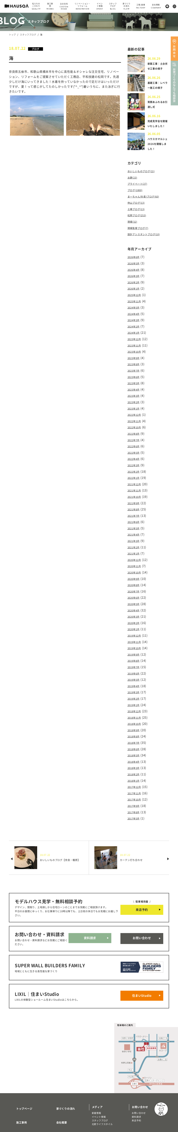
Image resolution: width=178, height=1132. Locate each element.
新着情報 (96, 1069)
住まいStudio (142, 953)
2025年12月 (136, 294)
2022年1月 (135, 465)
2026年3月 (135, 277)
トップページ (20, 1063)
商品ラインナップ (22, 1095)
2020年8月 (135, 564)
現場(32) (133, 225)
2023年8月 (135, 359)
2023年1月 (135, 400)
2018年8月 (135, 705)
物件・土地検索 (101, 1089)
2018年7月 (135, 711)
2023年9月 (135, 353)
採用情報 (57, 1084)
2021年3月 (135, 523)
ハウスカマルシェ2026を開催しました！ (157, 151)
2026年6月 (135, 259)
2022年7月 (135, 430)
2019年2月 (135, 670)
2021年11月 (136, 476)
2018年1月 (135, 746)
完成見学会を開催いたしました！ (157, 129)
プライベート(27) (140, 190)
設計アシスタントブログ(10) (147, 237)
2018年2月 (135, 741)
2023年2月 (135, 394)
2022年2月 (135, 459)
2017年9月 (135, 770)
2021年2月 (135, 529)
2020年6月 (135, 576)
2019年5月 (135, 653)
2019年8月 (135, 635)
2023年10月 (136, 347)
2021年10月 (136, 482)
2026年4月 (135, 271)
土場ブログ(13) (138, 213)
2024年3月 (135, 318)
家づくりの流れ (61, 1063)
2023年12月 (136, 336)
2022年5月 (135, 441)
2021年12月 (136, 471)
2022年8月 (135, 423)
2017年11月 (136, 758)
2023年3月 (135, 388)
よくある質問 (60, 1095)
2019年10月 (136, 623)
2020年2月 (135, 600)
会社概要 (57, 1074)
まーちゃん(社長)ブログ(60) (147, 202)
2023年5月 (135, 377)
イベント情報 (99, 1073)
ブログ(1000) (137, 196)
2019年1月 (135, 676)
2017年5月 (135, 782)
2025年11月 (136, 300)
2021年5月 (135, 512)
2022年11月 (136, 412)
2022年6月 (135, 435)
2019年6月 (135, 647)
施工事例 (17, 1074)
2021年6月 (135, 506)
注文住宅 (16, 1105)
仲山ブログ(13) (138, 207)
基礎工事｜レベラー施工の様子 (157, 88)
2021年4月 (135, 517)
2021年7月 (135, 500)
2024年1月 (135, 330)
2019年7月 (135, 641)
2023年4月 (135, 382)
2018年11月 (136, 688)
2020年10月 (136, 553)
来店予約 (142, 873)
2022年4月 (135, 447)
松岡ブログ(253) (139, 219)
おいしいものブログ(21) (144, 178)
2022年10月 (136, 418)
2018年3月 (135, 735)
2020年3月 (135, 594)
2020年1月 (135, 605)
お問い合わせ (142, 901)
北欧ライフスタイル (102, 1080)
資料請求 (90, 901)
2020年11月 (136, 547)
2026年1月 (135, 289)
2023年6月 (135, 371)
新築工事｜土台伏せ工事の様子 (157, 67)
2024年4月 (135, 312)
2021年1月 (135, 535)
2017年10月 (136, 764)
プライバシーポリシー (65, 1106)
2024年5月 (135, 306)
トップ (12, 35)
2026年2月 (135, 283)
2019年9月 (135, 629)
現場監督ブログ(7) (140, 231)
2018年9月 (135, 699)
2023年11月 (136, 341)
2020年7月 (135, 570)
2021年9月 (135, 488)
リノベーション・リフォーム (27, 1109)
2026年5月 (135, 265)
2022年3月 (135, 453)
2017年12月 (136, 752)
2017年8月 (135, 776)
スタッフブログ (28, 35)
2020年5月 (135, 582)
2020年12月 (136, 541)
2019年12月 (136, 611)
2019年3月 (135, 664)
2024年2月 (135, 324)
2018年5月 (135, 723)
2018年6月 (135, 717)
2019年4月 (135, 658)
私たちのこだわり (22, 1084)
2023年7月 (135, 365)
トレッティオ (19, 1101)
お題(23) (133, 184)
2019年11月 (136, 617)
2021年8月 (135, 494)
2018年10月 (136, 694)
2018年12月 (136, 682)
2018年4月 (135, 729)
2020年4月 (135, 588)
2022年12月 (136, 406)
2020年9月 (135, 559)
